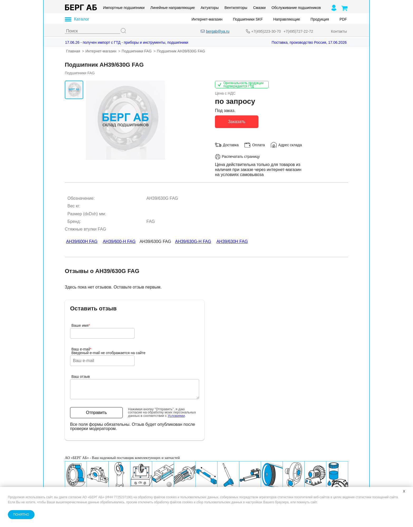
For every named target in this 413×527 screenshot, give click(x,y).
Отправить (96, 412)
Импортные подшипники (124, 8)
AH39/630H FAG (232, 241)
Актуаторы (210, 8)
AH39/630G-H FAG (193, 241)
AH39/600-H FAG (119, 241)
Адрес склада (290, 145)
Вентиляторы (235, 8)
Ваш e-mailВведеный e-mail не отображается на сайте (108, 351)
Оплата (258, 145)
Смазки (259, 8)
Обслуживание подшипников (296, 8)
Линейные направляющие (172, 8)
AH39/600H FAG (81, 241)
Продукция (320, 19)
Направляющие (286, 19)
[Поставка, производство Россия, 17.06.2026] (302, 42)
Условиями (176, 416)
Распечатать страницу (237, 156)
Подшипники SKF (248, 19)
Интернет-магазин (207, 19)
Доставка (231, 145)
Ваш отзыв (80, 376)
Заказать (236, 121)
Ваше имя (80, 325)
